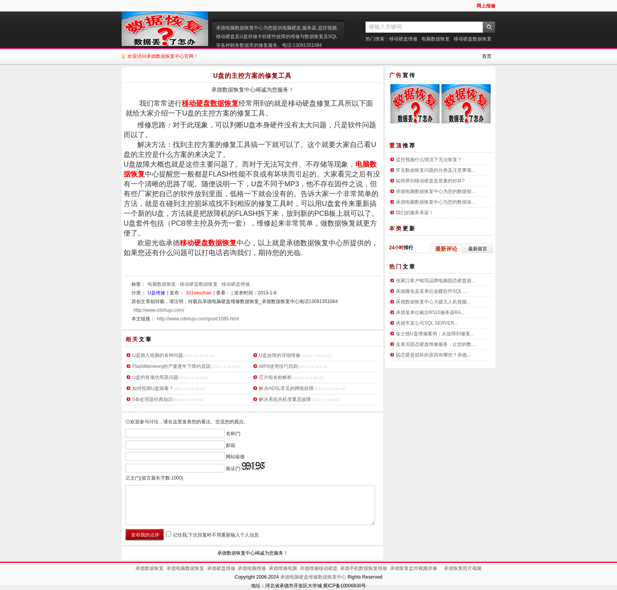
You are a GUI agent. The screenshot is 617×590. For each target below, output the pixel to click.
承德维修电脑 (283, 568)
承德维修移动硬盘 (319, 568)
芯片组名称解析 (275, 377)
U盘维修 (156, 293)
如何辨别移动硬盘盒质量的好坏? (430, 181)
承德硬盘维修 (221, 568)
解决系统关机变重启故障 (285, 399)
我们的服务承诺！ (415, 212)
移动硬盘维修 (403, 39)
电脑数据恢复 (435, 39)
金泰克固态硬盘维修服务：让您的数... (435, 344)
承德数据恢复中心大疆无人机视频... (433, 302)
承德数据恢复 (149, 568)
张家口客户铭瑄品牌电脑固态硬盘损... (435, 280)
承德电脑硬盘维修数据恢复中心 (313, 577)
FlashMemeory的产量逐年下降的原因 (171, 366)
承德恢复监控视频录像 (413, 568)
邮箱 (230, 445)
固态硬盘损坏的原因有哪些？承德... (433, 355)
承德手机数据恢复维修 (363, 568)
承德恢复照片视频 (463, 568)
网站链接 (235, 457)
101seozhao (198, 293)
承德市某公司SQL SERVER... (427, 323)
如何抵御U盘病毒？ (153, 388)
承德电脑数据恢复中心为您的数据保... (435, 202)
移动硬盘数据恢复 (472, 39)
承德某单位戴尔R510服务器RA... (430, 312)
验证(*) (233, 468)
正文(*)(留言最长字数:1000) (154, 478)
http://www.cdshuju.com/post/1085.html (198, 319)
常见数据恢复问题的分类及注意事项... (435, 170)
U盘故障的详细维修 (279, 355)
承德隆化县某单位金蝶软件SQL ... (431, 291)
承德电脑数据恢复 (185, 568)
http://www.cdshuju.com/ (158, 310)
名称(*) (233, 433)
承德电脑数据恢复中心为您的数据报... (435, 191)
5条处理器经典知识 (152, 399)
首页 (486, 56)
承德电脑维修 (252, 568)
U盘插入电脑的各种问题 (157, 355)
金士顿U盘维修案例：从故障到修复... (435, 333)
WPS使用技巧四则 (278, 366)
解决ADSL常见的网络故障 (286, 388)
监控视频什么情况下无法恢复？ (429, 159)
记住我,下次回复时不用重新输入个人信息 (216, 535)
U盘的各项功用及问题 (155, 377)
